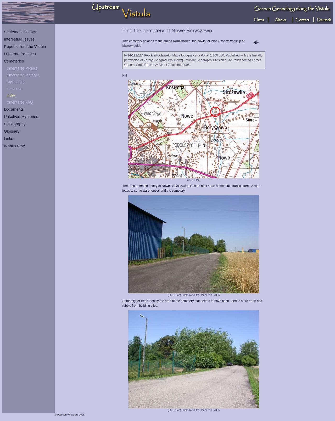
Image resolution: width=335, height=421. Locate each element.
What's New (14, 146)
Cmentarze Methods (23, 75)
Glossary (11, 131)
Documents (14, 109)
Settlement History (20, 32)
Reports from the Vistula (25, 46)
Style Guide (16, 82)
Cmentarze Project (22, 68)
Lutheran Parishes (20, 54)
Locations (14, 89)
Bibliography (15, 124)
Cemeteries (14, 61)
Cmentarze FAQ (20, 102)
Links (8, 138)
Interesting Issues (19, 39)
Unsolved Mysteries (21, 116)
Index (11, 95)
